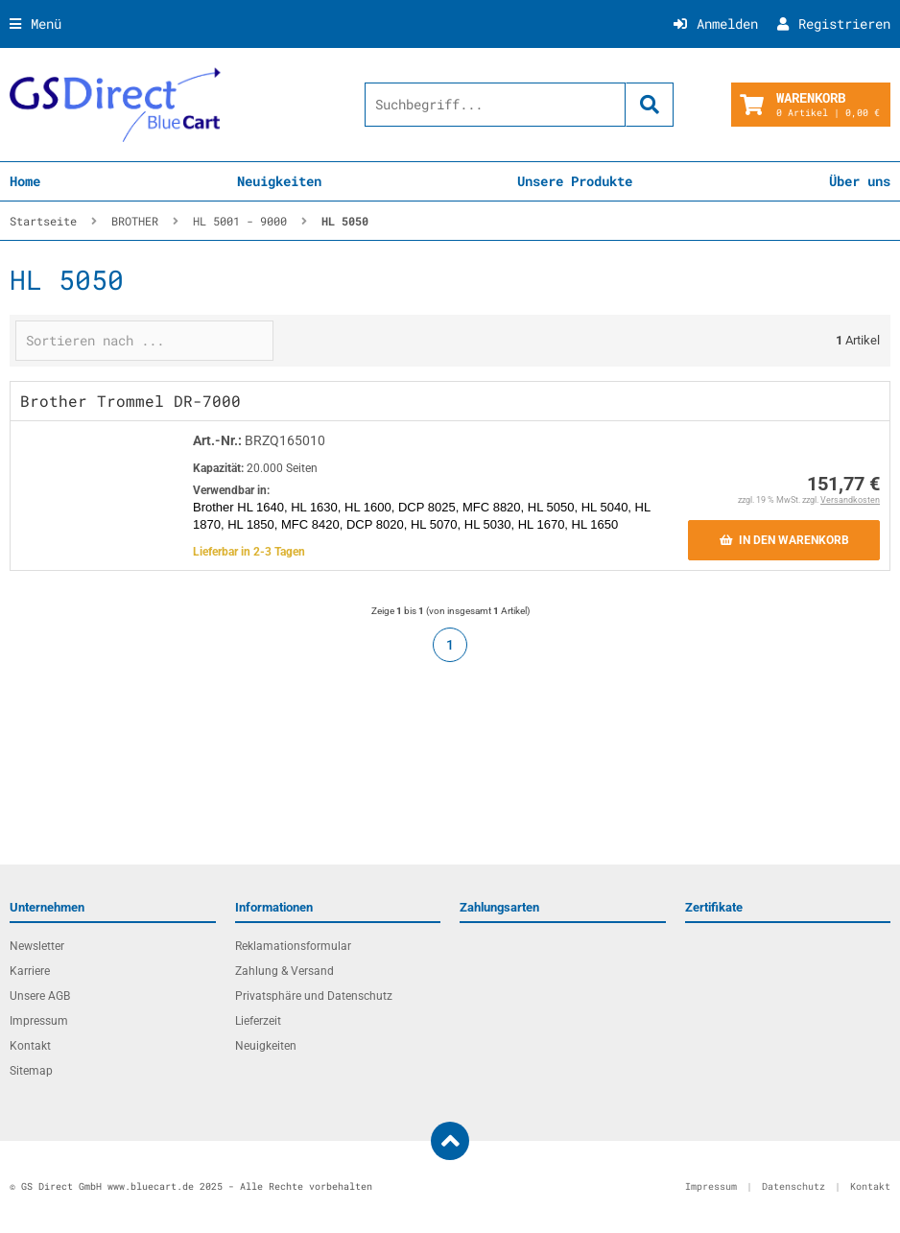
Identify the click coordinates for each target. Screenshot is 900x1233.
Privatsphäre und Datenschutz (313, 996)
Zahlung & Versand (284, 971)
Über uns (859, 181)
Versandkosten (850, 500)
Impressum (39, 1021)
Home (25, 181)
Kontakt (30, 1046)
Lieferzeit (258, 1021)
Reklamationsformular (293, 946)
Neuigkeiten (279, 181)
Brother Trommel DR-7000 (130, 401)
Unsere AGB (40, 996)
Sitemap (31, 1071)
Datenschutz (793, 1186)
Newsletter (37, 946)
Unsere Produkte (574, 181)
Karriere (30, 971)
